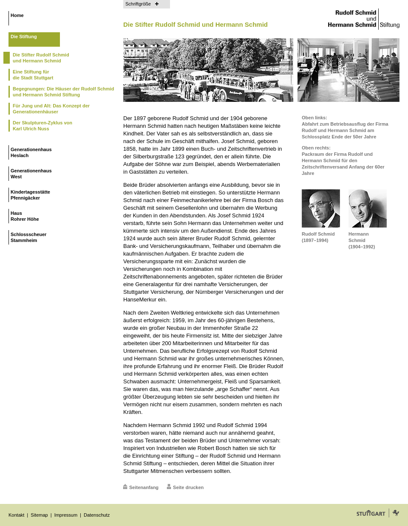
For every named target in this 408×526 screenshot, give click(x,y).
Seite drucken (188, 487)
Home (17, 15)
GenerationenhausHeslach (31, 152)
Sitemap (39, 515)
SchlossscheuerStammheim (28, 237)
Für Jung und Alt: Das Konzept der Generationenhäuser (51, 108)
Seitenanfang (144, 487)
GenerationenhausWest (31, 173)
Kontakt (16, 515)
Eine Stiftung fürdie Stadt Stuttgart (33, 74)
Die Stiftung (24, 36)
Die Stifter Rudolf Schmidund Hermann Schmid (41, 57)
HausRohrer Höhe (25, 216)
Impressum (65, 515)
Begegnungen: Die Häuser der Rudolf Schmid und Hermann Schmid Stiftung (63, 91)
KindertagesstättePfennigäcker (30, 194)
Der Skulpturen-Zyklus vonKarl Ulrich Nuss (42, 125)
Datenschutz (97, 515)
